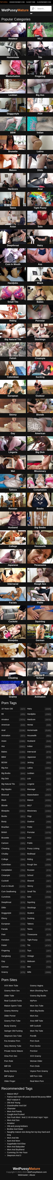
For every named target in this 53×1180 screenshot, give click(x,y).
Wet (39, 967)
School (39, 875)
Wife (39, 972)
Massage (39, 789)
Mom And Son (13, 1120)
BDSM (13, 762)
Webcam (39, 961)
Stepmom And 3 (14, 1155)
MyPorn (33, 1001)
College (13, 859)
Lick (39, 778)
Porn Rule (8, 1061)
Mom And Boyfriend (15, 1149)
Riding (39, 859)
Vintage (39, 956)
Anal (13, 730)
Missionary (39, 811)
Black (13, 800)
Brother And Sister (15, 1129)
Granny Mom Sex (12, 991)
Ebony (13, 918)
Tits (39, 945)
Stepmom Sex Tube (13, 1036)
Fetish (13, 945)
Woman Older (36, 1061)
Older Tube (9, 996)
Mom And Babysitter (16, 1147)
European (13, 924)
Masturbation (39, 795)
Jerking (39, 762)
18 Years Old (13, 709)
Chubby (13, 854)
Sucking (39, 918)
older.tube (30, 2)
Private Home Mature (13, 1051)
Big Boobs (13, 773)
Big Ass (13, 768)
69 (13, 714)
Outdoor (39, 821)
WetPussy (15, 10)
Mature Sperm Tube (13, 1006)
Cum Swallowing (13, 891)
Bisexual (13, 795)
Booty (13, 821)
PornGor (34, 1051)
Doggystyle (13, 913)
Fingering (13, 951)
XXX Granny (35, 1056)
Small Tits (39, 891)
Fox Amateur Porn (12, 1041)
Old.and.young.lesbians (17, 1126)
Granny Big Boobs (38, 996)
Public (39, 843)
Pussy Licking (39, 848)
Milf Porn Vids (36, 1076)
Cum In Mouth (13, 886)
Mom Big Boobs (37, 1011)
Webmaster (23, 1175)
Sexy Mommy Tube (12, 1046)
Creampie (13, 875)
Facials (13, 929)
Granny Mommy (11, 1011)
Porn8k (33, 1036)
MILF (39, 805)
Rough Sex (39, 864)
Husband (39, 741)
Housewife (39, 735)
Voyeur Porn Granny (39, 1071)
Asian (13, 741)
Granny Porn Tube (12, 1021)
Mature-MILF (12, 1094)
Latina (39, 768)
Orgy (39, 816)
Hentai (39, 725)
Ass (13, 746)
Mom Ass (34, 1016)
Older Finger (9, 1081)
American (13, 725)
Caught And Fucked (15, 1114)
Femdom (13, 940)
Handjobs (39, 714)
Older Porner (10, 1016)
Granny (13, 972)
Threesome (39, 934)
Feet (13, 934)
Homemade (39, 730)
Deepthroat (13, 902)
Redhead (39, 854)
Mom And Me (13, 1138)
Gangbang (13, 956)
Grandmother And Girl (16, 1105)
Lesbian (39, 773)
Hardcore (39, 719)
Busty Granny (10, 1026)
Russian (39, 870)
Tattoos (39, 924)
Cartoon (13, 843)
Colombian (13, 864)
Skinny (39, 886)
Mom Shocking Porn (39, 991)
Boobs (13, 816)
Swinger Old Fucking (13, 1031)
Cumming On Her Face (17, 1152)
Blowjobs (13, 811)
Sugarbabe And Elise (16, 1144)
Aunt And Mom (13, 1141)
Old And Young (13, 1103)
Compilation (13, 870)
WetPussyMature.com (37, 1172)
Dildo (13, 908)
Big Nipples (13, 789)
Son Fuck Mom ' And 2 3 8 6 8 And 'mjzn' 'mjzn (27, 1117)
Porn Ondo (35, 1066)
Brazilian (13, 827)
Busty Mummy (10, 1071)
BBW (13, 757)
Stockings (39, 908)
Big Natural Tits (13, 784)
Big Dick (13, 778)
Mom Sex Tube (36, 1006)
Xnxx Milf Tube (36, 1021)
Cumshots (13, 897)
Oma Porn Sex (10, 1056)
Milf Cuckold (35, 1026)
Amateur (13, 719)
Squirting (39, 902)
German (13, 967)
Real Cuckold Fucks (13, 1001)
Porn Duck (34, 1041)
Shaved (39, 881)
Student (39, 913)
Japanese (39, 757)
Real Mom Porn (37, 1081)
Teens (39, 929)
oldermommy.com (44, 2)
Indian (39, 746)
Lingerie (39, 784)
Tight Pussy (39, 940)
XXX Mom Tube (11, 985)
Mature (39, 800)
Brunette (13, 838)
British (13, 832)
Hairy (39, 709)
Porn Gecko (35, 1046)
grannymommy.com (17, 2)
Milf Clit (7, 1066)
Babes (13, 752)
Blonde (13, 805)
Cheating (13, 848)
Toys (39, 951)
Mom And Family (14, 1111)
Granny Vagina (36, 985)
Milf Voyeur (9, 1076)
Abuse (32, 1175)
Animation (13, 735)
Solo (39, 897)
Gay (13, 961)
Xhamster (11, 1108)
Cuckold (13, 881)
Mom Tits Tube (36, 1031)
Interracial (39, 752)
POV (39, 838)
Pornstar (39, 832)
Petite (39, 827)
